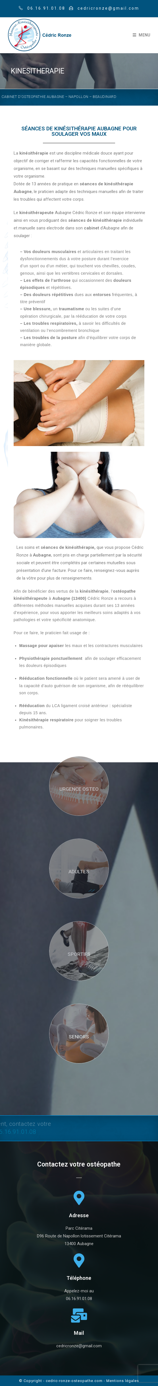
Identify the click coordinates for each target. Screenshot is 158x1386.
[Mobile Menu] (141, 35)
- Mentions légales (121, 1381)
